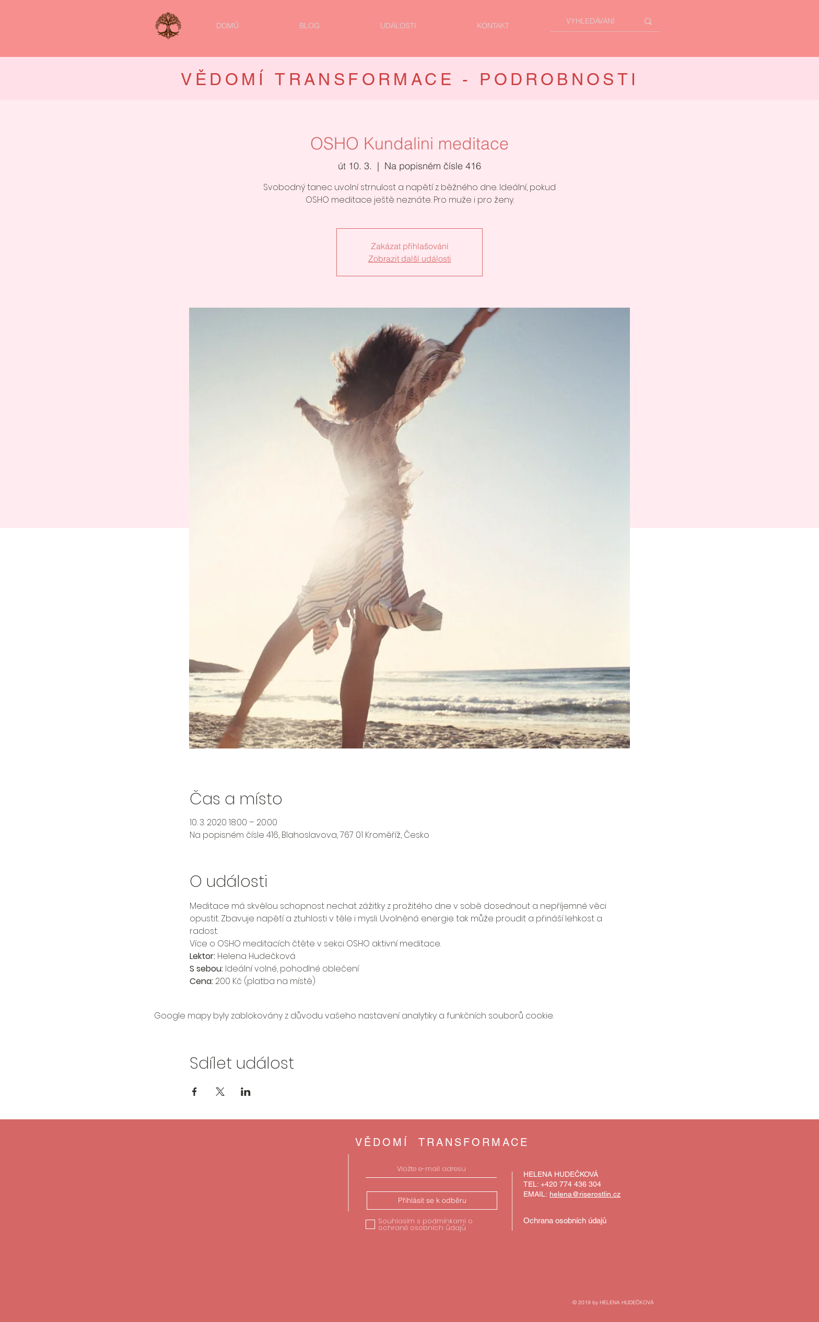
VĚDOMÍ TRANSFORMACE (442, 1142)
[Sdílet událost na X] (220, 1091)
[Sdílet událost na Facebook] (195, 1091)
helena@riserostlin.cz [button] (585, 1194)
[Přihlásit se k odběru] (432, 1200)
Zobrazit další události (409, 258)
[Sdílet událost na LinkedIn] (246, 1091)
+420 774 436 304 (571, 1184)
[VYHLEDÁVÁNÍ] (590, 21)
